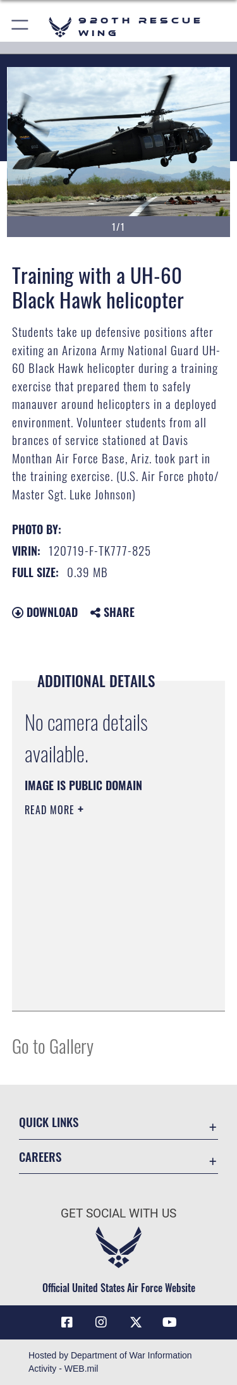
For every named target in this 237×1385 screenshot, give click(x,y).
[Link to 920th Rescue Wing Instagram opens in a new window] (101, 1322)
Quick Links (48, 1122)
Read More (51, 809)
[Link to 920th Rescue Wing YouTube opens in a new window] (170, 1322)
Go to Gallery (53, 1045)
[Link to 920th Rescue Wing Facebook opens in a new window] (67, 1322)
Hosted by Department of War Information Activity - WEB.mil (110, 1362)
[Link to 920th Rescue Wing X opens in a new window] (135, 1322)
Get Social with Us (118, 1213)
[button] (20, 27)
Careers (40, 1156)
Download (45, 612)
